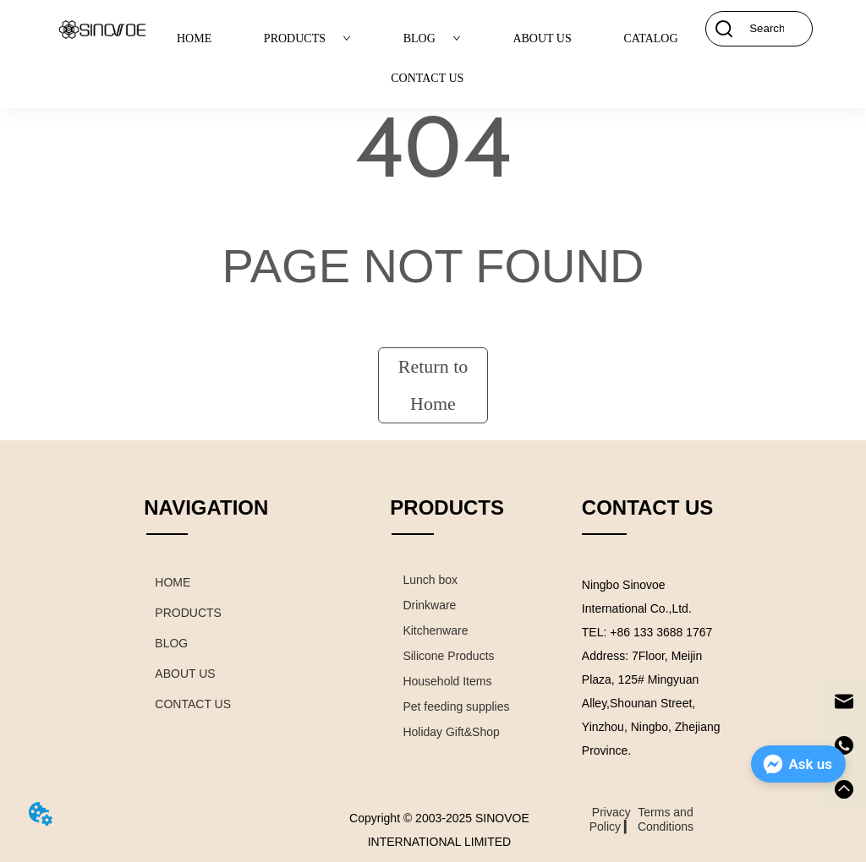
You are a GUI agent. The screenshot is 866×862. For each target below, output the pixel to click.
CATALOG (650, 38)
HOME (194, 38)
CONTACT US (427, 78)
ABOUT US (541, 38)
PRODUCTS (307, 38)
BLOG (432, 38)
